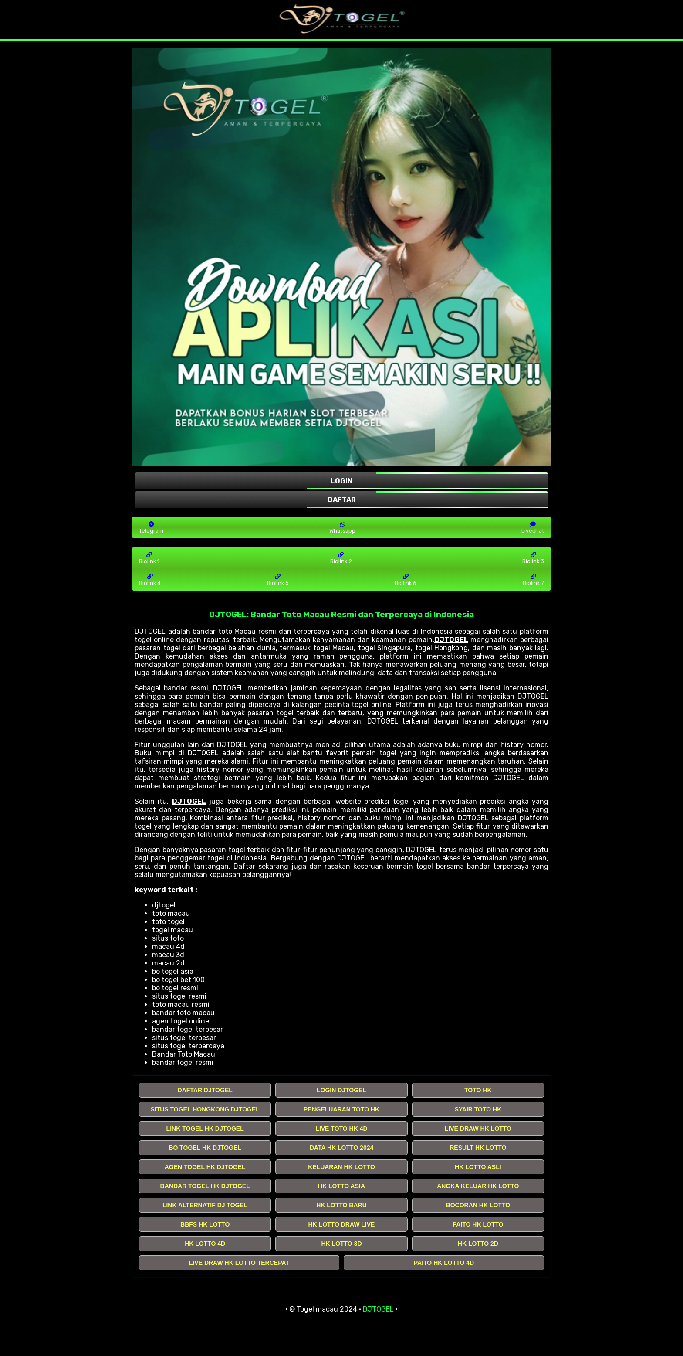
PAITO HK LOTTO (478, 1224)
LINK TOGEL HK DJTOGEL (205, 1128)
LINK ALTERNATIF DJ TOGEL (204, 1205)
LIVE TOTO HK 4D (341, 1128)
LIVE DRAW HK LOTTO (478, 1128)
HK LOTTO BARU (341, 1205)
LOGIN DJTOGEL (341, 1090)
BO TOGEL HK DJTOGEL (205, 1147)
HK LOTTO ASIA (341, 1186)
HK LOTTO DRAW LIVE (341, 1224)
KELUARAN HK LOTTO (341, 1166)
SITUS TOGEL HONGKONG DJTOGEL (204, 1109)
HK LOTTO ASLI (478, 1166)
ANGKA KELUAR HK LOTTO (478, 1186)
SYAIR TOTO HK (477, 1109)
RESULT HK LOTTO (478, 1147)
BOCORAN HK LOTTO (478, 1205)
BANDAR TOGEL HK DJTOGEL (205, 1186)
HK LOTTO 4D (205, 1243)
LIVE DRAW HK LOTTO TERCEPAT (239, 1262)
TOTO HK (478, 1090)
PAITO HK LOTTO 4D (444, 1262)
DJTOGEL (451, 640)
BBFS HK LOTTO (205, 1224)
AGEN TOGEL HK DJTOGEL (205, 1166)
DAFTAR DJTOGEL (205, 1090)
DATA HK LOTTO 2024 (342, 1147)
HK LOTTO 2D (478, 1243)
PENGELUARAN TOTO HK (342, 1109)
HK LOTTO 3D (341, 1243)
